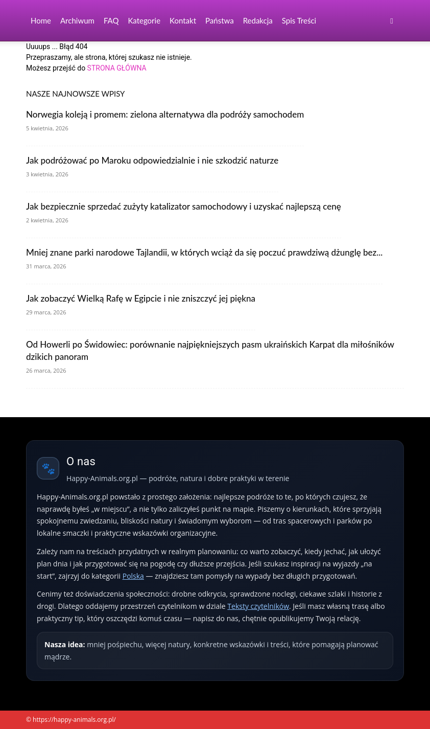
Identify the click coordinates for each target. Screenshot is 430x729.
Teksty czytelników (258, 606)
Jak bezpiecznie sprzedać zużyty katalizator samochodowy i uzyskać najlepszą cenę (183, 206)
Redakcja (258, 20)
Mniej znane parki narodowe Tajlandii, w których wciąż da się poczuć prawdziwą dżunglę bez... (204, 252)
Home (41, 20)
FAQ (111, 20)
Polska (133, 576)
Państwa (219, 20)
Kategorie (144, 20)
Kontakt (183, 20)
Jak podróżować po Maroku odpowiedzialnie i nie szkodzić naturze (152, 160)
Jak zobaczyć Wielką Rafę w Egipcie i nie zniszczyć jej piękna (140, 298)
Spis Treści (299, 20)
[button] (391, 21)
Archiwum (77, 20)
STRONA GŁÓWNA (117, 68)
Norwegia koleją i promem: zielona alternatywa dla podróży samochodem (165, 114)
